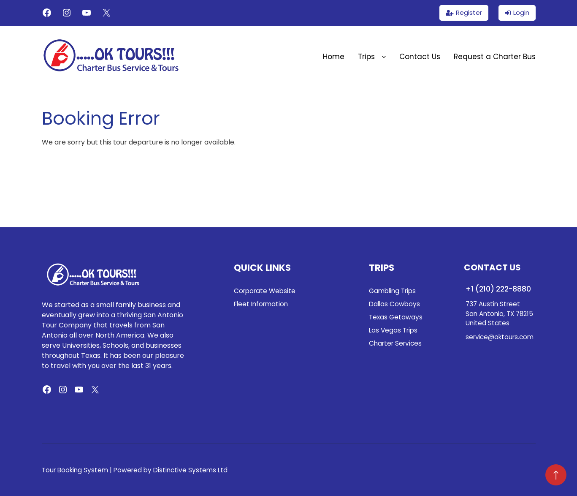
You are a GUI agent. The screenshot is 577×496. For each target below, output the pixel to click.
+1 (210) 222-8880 (498, 289)
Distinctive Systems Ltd (190, 470)
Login (521, 12)
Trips (372, 57)
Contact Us (419, 57)
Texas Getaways (396, 317)
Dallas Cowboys (394, 304)
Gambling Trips (392, 290)
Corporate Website (264, 290)
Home (333, 57)
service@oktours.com (500, 336)
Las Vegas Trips (393, 330)
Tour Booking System (75, 470)
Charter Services (395, 343)
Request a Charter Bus (495, 57)
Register (469, 12)
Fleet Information (261, 304)
